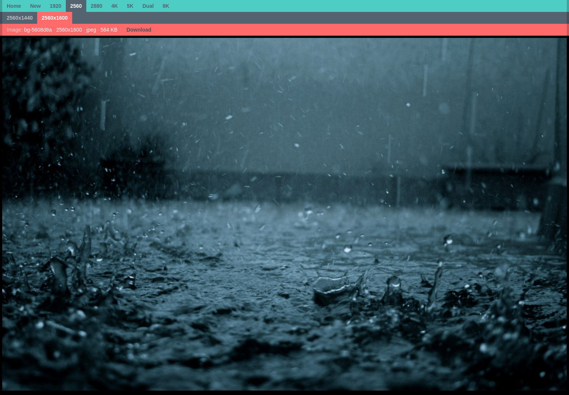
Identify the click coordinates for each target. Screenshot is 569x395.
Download (138, 30)
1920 (55, 6)
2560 (76, 6)
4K (114, 6)
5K (130, 6)
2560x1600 (55, 18)
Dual (148, 6)
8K (166, 6)
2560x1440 (20, 18)
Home (14, 6)
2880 (96, 6)
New (35, 6)
